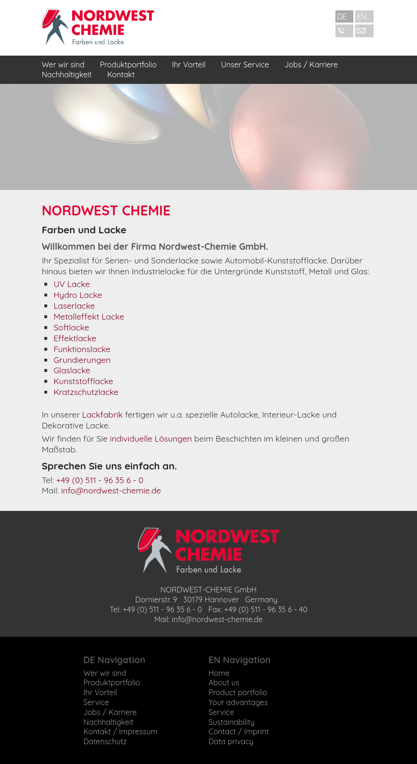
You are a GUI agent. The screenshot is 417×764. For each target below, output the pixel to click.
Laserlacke (74, 305)
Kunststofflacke (83, 381)
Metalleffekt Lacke (88, 316)
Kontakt (120, 74)
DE (342, 16)
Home (219, 673)
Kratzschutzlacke (85, 391)
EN (362, 16)
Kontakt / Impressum (120, 731)
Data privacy (230, 741)
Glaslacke (71, 370)
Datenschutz (105, 741)
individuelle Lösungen (151, 438)
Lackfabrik (102, 414)
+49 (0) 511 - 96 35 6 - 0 (99, 480)
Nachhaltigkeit (67, 74)
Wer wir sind (63, 64)
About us (223, 682)
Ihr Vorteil (189, 64)
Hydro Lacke (77, 294)
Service (96, 702)
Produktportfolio (128, 64)
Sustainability (231, 722)
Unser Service (245, 64)
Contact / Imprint (238, 731)
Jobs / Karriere (311, 64)
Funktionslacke (81, 349)
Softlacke (71, 327)
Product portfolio (237, 692)
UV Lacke (71, 284)
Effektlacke (74, 338)
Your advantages (238, 702)
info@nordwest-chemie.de (111, 490)
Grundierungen (81, 359)
